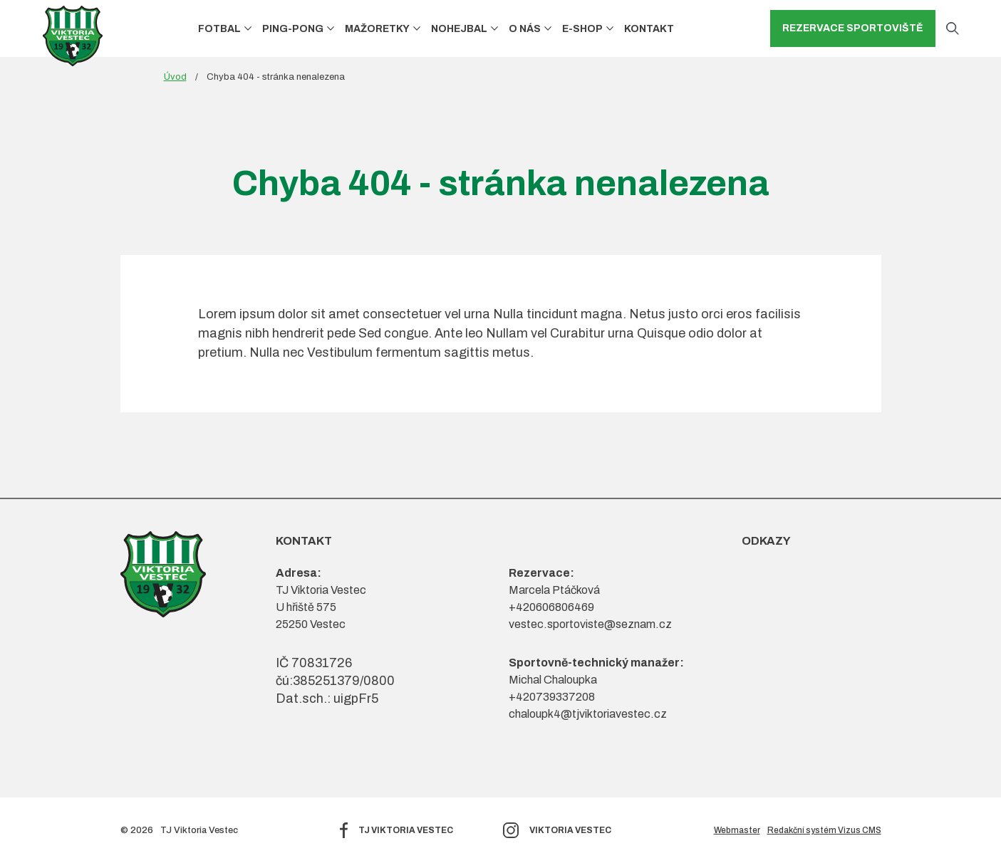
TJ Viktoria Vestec (405, 830)
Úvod (175, 77)
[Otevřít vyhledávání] (952, 28)
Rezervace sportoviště (852, 28)
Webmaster (737, 830)
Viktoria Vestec (570, 830)
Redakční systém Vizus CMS (824, 830)
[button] (247, 28)
